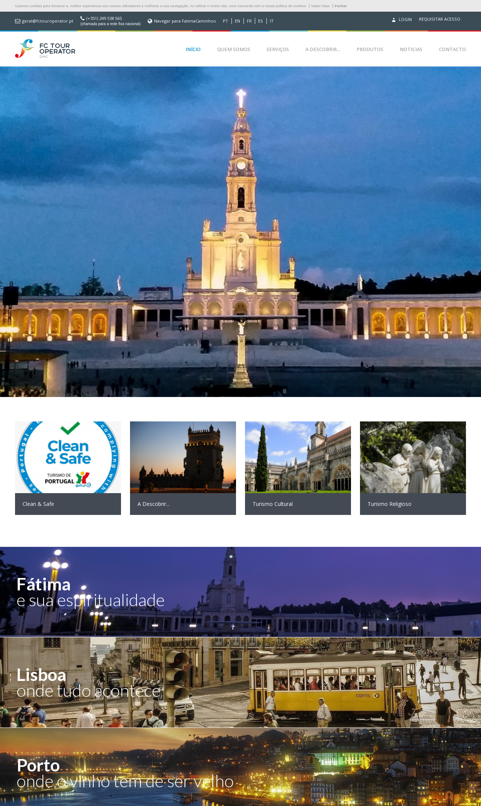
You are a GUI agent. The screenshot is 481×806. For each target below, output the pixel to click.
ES (260, 21)
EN (237, 21)
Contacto (452, 49)
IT (272, 21)
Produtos (370, 49)
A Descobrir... (323, 49)
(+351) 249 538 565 (104, 18)
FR (249, 21)
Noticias (411, 49)
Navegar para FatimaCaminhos (185, 21)
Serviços (277, 49)
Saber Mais (320, 6)
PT (225, 21)
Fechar (341, 6)
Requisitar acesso (439, 19)
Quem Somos (233, 49)
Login (401, 20)
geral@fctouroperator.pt (47, 21)
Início (193, 49)
